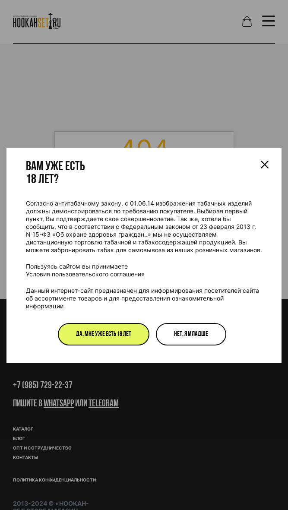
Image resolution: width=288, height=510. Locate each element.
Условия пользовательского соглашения (85, 274)
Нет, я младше (191, 334)
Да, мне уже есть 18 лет (103, 334)
